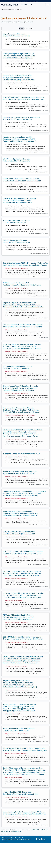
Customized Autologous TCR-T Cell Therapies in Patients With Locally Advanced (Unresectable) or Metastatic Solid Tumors (25, 264)
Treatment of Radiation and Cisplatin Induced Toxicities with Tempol (16, 221)
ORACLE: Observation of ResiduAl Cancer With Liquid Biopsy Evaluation (16, 241)
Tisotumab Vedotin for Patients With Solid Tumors (21, 454)
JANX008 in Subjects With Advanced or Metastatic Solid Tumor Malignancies (17, 160)
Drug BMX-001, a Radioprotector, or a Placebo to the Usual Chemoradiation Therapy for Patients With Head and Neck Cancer (19, 200)
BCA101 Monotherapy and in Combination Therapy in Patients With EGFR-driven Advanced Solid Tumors (22, 180)
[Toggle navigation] (48, 4)
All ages (21, 28)
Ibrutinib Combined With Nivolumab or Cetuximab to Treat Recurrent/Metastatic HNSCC (20, 793)
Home (3, 9)
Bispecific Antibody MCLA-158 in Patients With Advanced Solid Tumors (16, 35)
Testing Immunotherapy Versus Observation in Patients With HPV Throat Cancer (19, 729)
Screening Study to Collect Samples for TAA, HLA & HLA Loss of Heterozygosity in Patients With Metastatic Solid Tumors (24, 813)
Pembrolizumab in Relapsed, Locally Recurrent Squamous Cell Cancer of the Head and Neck (20, 472)
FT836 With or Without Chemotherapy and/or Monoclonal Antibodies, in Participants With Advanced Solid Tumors (23, 98)
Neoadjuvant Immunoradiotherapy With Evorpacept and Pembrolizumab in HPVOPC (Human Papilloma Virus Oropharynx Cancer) (19, 139)
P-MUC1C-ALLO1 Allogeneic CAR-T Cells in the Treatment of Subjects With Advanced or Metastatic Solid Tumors (23, 552)
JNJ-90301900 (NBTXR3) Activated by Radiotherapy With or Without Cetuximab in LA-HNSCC (21, 118)
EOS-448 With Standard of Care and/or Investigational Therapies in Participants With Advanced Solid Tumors (23, 638)
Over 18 (31, 28)
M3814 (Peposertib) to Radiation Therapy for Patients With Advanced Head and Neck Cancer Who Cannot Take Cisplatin (25, 749)
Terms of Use (5, 841)
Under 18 (26, 28)
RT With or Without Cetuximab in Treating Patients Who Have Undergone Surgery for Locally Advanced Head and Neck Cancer (18, 617)
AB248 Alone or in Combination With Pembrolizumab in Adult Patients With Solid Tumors (22, 284)
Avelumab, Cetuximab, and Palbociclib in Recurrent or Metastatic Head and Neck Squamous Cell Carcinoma (22, 325)
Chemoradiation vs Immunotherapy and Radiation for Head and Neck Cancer (17, 367)
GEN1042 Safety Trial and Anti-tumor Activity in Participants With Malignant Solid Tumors (19, 533)
